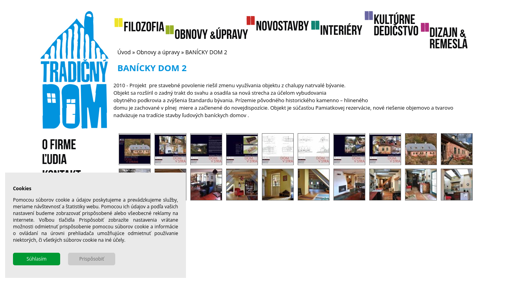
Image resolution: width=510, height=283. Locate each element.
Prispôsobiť (91, 258)
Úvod (124, 52)
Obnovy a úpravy (158, 52)
